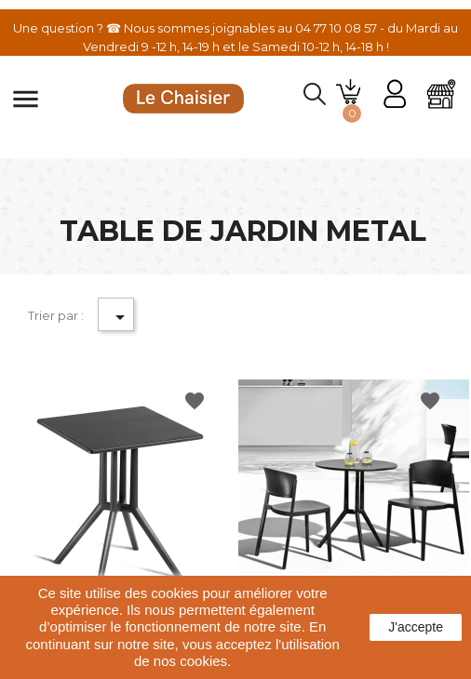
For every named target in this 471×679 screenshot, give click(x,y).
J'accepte (415, 626)
